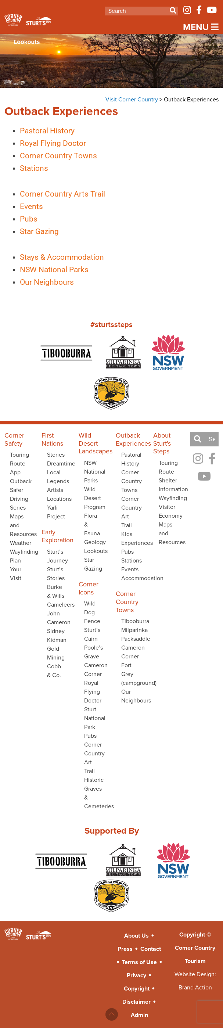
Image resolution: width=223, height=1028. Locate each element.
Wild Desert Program (94, 498)
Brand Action (195, 987)
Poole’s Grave (93, 652)
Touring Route (168, 467)
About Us (136, 935)
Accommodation (132, 578)
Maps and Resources (21, 525)
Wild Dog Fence (92, 612)
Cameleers (58, 604)
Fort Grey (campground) (132, 674)
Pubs (21, 219)
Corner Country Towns (51, 155)
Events (24, 206)
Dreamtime (58, 463)
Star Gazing (32, 231)
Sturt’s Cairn (92, 634)
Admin (139, 1015)
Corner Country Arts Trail (55, 194)
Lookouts (95, 551)
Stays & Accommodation (55, 257)
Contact (150, 949)
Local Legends (58, 476)
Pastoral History (40, 130)
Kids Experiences (132, 538)
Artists (55, 490)
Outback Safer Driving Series (21, 494)
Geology (95, 542)
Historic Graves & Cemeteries (95, 793)
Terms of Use (139, 962)
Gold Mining (56, 653)
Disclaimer (136, 1002)
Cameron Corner (95, 669)
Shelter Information (170, 484)
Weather (20, 543)
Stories (56, 454)
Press (125, 949)
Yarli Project (56, 512)
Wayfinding (21, 551)
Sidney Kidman (56, 635)
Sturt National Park (94, 718)
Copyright (137, 988)
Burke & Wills (55, 591)
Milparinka (132, 630)
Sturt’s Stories (56, 573)
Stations (27, 168)
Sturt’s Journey (57, 556)
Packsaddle (132, 639)
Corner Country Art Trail (94, 757)
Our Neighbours (40, 282)
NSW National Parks (47, 269)
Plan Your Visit (15, 569)
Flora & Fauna (92, 524)
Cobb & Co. (54, 670)
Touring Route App (19, 463)
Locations (58, 499)
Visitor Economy (170, 511)
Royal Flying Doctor (46, 143)
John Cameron (58, 617)
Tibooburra (132, 621)
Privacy (136, 975)
